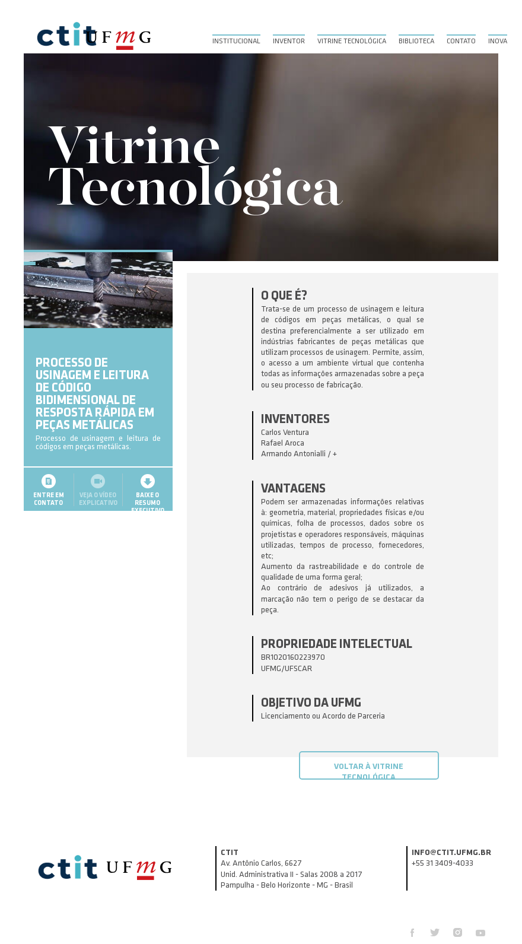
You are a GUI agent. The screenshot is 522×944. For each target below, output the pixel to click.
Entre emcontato (48, 505)
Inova (497, 41)
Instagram (457, 932)
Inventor (289, 41)
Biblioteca (416, 41)
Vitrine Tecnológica (351, 41)
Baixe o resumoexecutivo (147, 507)
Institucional (236, 41)
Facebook (412, 933)
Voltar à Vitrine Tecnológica (368, 770)
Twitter (435, 932)
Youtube (480, 932)
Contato (461, 41)
